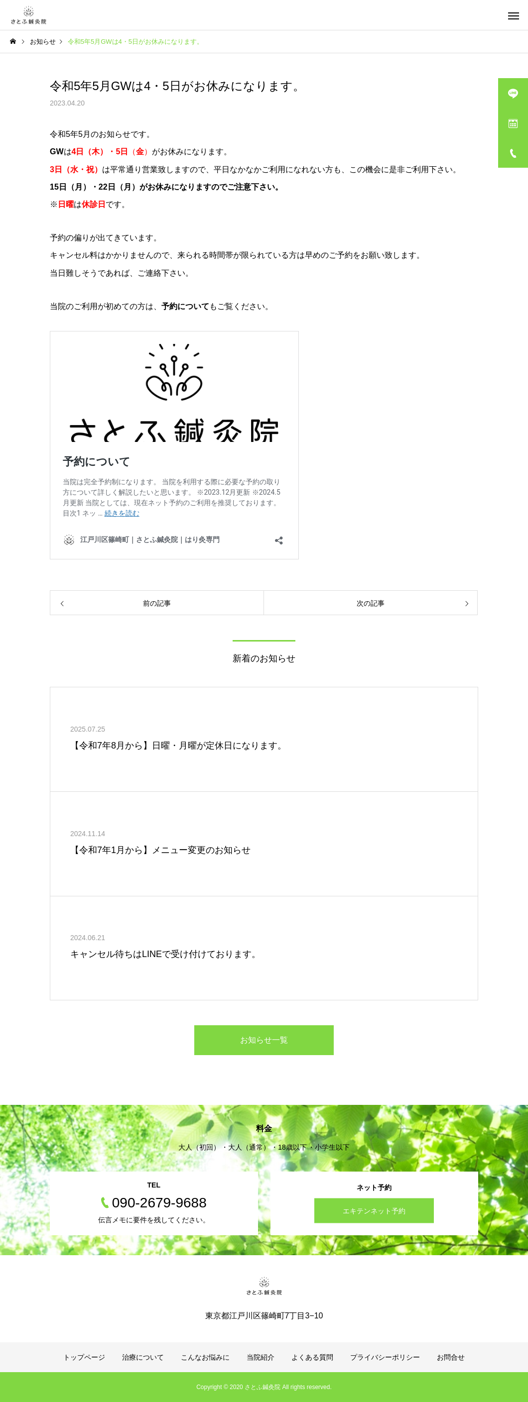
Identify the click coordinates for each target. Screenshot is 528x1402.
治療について (143, 1357)
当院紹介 (260, 1357)
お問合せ (451, 1357)
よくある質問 (312, 1357)
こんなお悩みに (205, 1357)
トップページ (84, 1357)
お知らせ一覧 (264, 1040)
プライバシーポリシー (385, 1357)
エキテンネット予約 (374, 1211)
